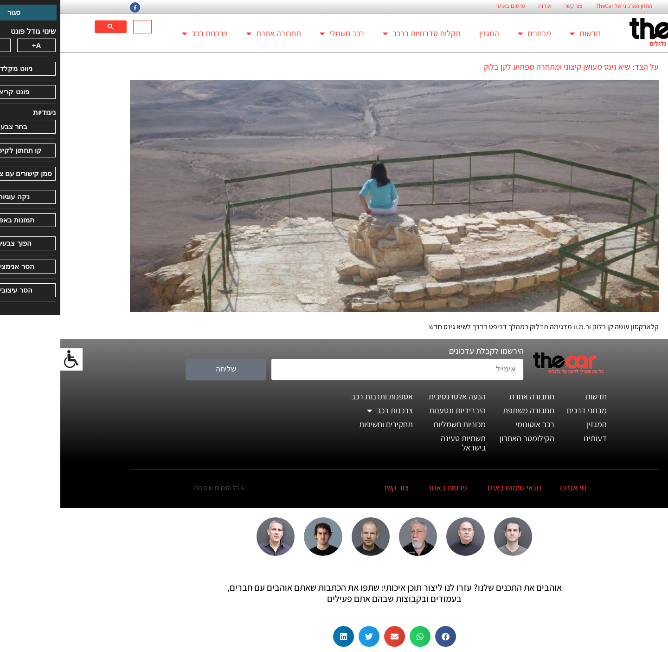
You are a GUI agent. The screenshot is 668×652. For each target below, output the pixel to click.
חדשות (524, 33)
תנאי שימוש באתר (453, 487)
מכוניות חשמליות (399, 424)
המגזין (429, 33)
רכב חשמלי (281, 33)
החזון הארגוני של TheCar (563, 6)
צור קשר (513, 6)
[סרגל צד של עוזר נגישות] (11, 359)
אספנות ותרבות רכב (322, 396)
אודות (484, 6)
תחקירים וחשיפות (326, 424)
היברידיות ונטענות (397, 410)
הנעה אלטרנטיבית (396, 396)
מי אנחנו (513, 487)
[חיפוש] (83, 27)
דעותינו (534, 438)
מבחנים (474, 33)
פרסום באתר (450, 6)
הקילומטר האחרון (466, 438)
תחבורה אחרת (213, 33)
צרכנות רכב (144, 33)
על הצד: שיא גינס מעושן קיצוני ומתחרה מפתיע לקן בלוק (510, 66)
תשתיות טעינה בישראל (402, 443)
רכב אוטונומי (474, 424)
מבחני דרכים (526, 410)
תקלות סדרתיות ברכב (361, 33)
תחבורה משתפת (468, 410)
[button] (385, 636)
